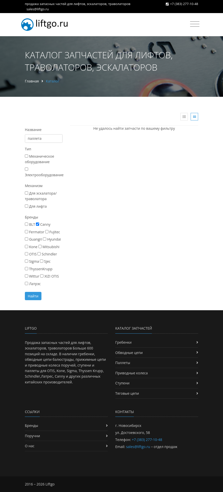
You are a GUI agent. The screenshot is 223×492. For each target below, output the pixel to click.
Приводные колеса (131, 373)
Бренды (31, 217)
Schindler (47, 254)
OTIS (31, 254)
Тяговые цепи (127, 393)
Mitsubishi (49, 246)
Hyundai (52, 239)
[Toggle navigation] (195, 24)
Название (33, 129)
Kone (31, 246)
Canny (43, 224)
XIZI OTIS (49, 276)
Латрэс (33, 283)
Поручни (32, 435)
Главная (32, 81)
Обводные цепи (129, 352)
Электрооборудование (44, 172)
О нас (29, 445)
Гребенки (123, 342)
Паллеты (122, 362)
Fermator (34, 232)
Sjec (45, 261)
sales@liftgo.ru (37, 9)
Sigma (32, 261)
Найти (33, 296)
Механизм (33, 185)
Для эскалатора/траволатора (41, 196)
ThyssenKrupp (38, 268)
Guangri (33, 239)
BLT (30, 224)
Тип (28, 149)
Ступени (122, 383)
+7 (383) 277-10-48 (184, 4)
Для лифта (36, 206)
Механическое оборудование (39, 159)
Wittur (32, 276)
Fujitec (52, 232)
